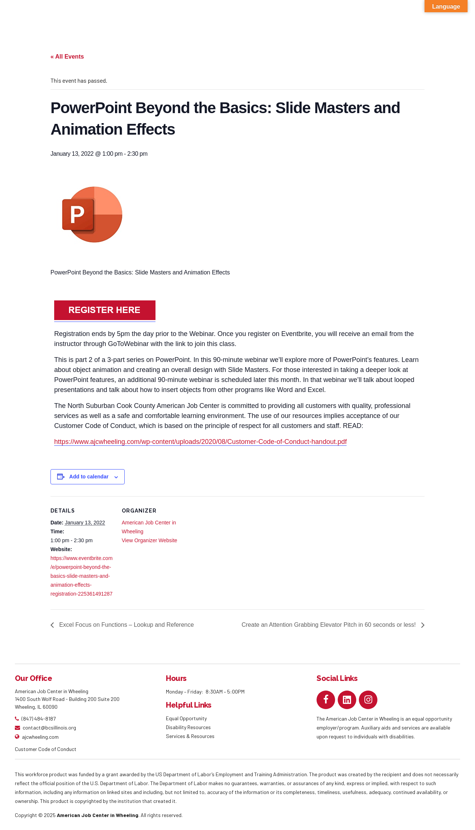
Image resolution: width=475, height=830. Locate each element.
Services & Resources (190, 736)
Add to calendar (89, 477)
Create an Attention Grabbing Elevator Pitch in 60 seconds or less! (329, 625)
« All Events (67, 56)
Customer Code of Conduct (45, 749)
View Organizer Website (149, 540)
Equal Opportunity (187, 718)
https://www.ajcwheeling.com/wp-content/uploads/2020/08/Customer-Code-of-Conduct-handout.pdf (200, 441)
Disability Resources (188, 727)
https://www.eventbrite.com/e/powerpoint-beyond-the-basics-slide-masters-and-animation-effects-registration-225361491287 (81, 576)
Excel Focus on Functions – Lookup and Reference (126, 625)
